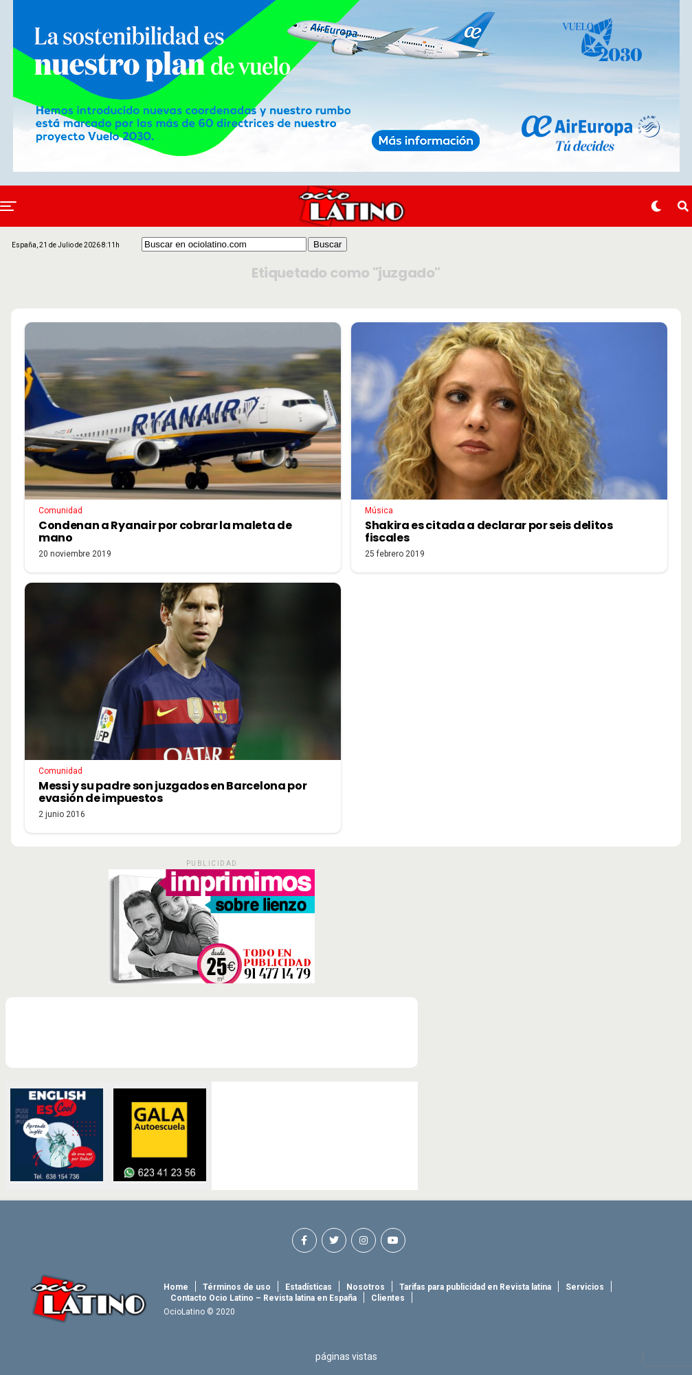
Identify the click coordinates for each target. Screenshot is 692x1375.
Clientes (388, 1298)
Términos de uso (237, 1287)
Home (176, 1287)
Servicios (585, 1287)
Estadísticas (308, 1287)
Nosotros (365, 1287)
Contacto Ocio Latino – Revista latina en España (263, 1298)
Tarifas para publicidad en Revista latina (475, 1287)
